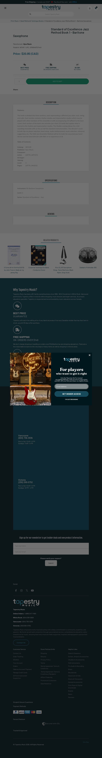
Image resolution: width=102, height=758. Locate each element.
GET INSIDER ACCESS (71, 394)
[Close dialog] (89, 355)
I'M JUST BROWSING (71, 399)
